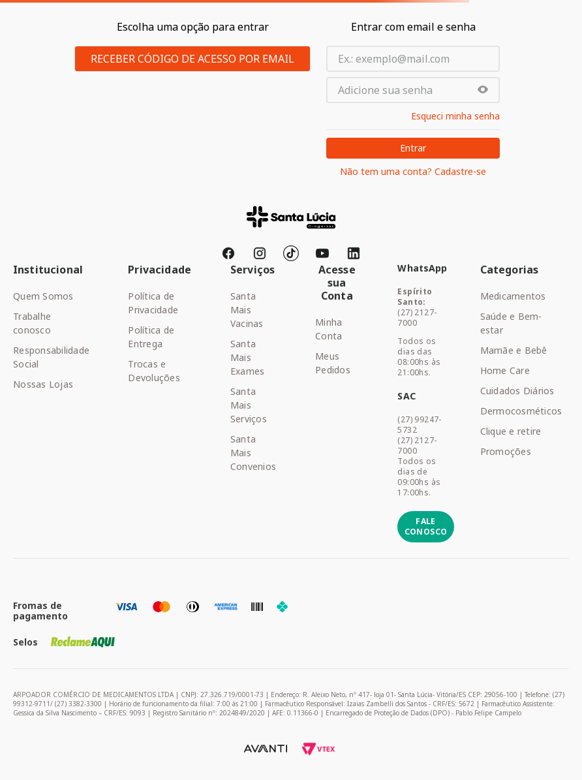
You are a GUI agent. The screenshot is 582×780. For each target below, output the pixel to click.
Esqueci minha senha (455, 116)
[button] (483, 90)
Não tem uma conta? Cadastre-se (413, 171)
